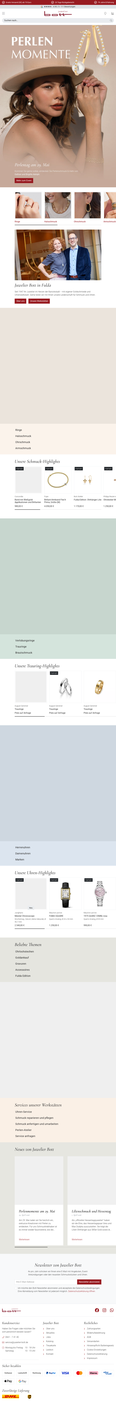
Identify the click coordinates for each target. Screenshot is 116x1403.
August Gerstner (21, 706)
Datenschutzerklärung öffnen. (82, 1291)
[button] (105, 13)
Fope (46, 496)
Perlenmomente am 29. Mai (37, 1211)
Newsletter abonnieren (89, 1282)
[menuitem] (61, 1328)
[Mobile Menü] (3, 13)
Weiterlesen (24, 1239)
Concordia (19, 496)
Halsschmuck (50, 221)
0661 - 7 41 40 (12, 1337)
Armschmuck (109, 221)
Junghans (19, 913)
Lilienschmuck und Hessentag (91, 1211)
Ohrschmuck (80, 221)
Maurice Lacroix (55, 913)
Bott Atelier (78, 496)
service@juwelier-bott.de (16, 1342)
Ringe (17, 221)
